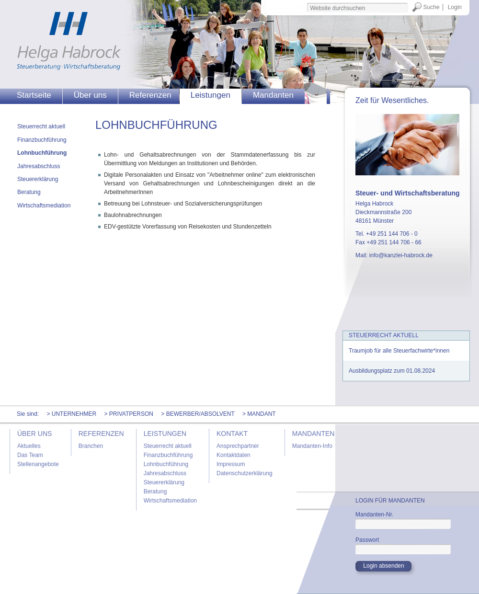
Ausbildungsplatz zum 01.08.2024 (392, 370)
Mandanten (273, 95)
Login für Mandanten (390, 500)
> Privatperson (128, 414)
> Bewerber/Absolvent (197, 414)
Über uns (90, 95)
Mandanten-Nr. (374, 514)
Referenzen (150, 95)
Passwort (367, 540)
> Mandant (259, 414)
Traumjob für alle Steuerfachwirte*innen (399, 350)
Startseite (34, 95)
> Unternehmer (71, 414)
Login (455, 7)
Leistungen (210, 95)
